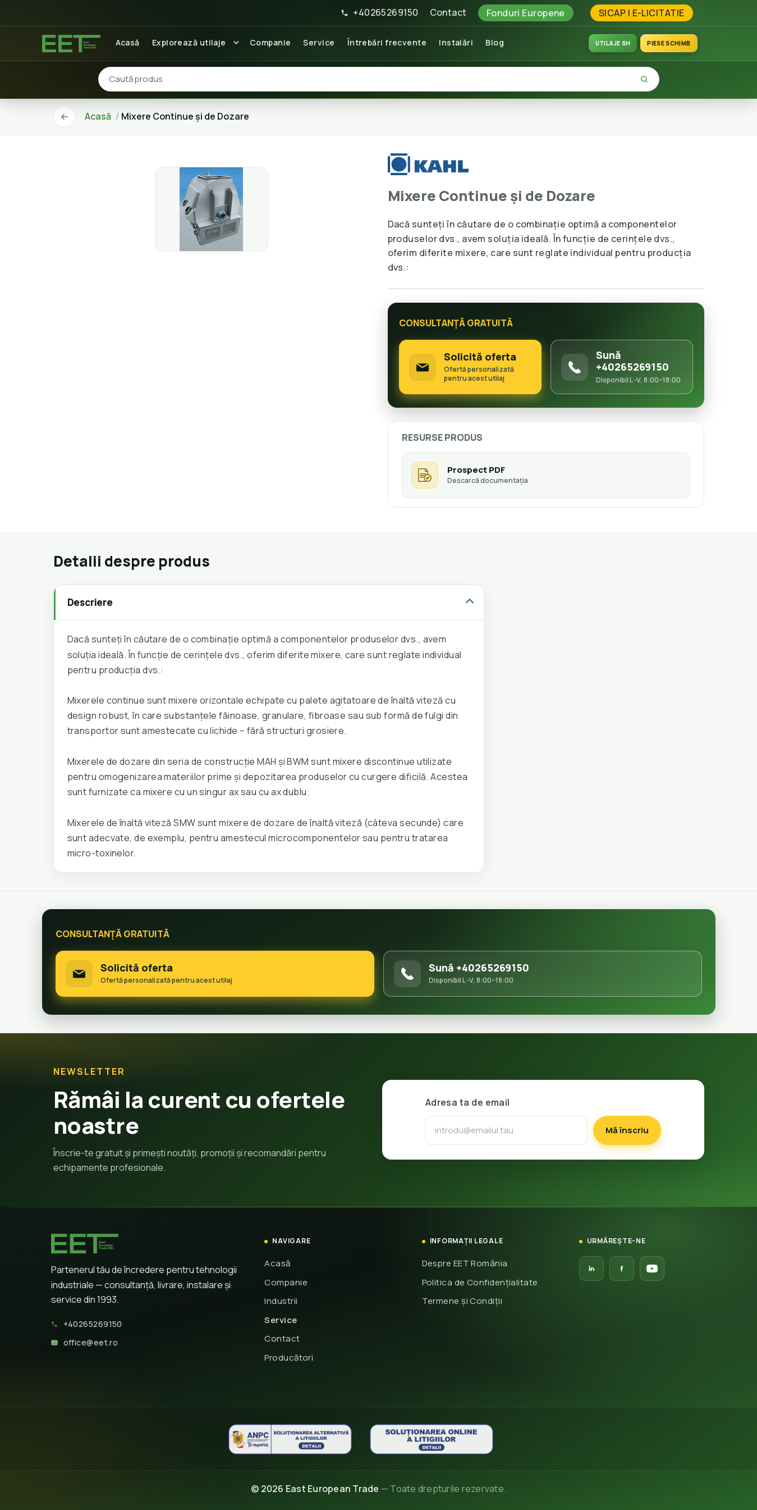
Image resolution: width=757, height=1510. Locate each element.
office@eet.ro (84, 1342)
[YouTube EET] (652, 1268)
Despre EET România (465, 1263)
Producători (288, 1357)
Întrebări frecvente (387, 42)
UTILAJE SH (613, 43)
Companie (270, 42)
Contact (448, 12)
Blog (494, 42)
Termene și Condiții (462, 1301)
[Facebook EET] (621, 1268)
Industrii (280, 1301)
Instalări (456, 42)
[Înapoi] (64, 117)
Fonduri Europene (526, 13)
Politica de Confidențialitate (480, 1282)
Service (318, 42)
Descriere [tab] (90, 602)
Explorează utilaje (189, 42)
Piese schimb (668, 43)
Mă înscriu (627, 1130)
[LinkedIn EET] (591, 1268)
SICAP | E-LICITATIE (642, 13)
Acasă (128, 42)
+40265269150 (379, 12)
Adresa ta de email (467, 1102)
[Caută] (644, 79)
